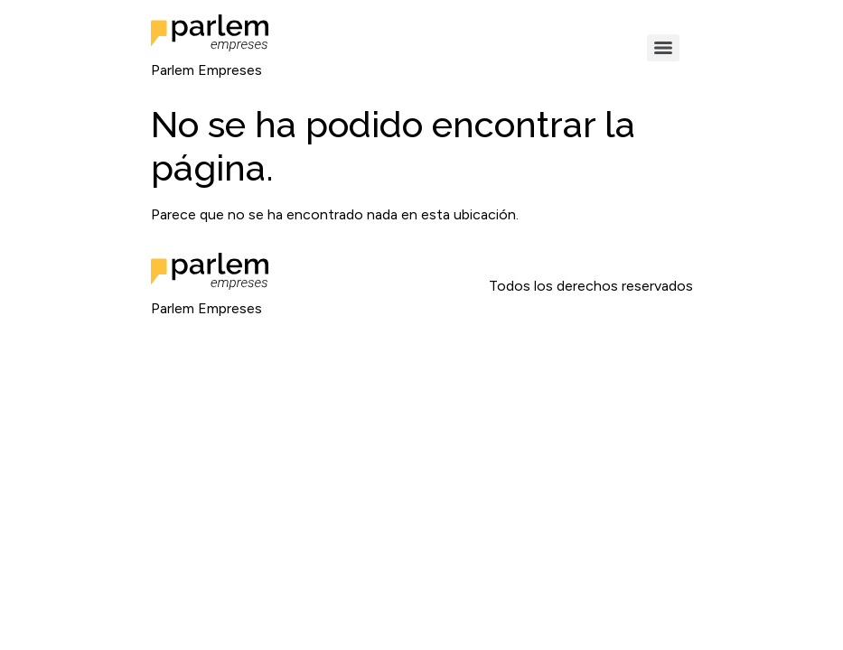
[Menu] (663, 47)
